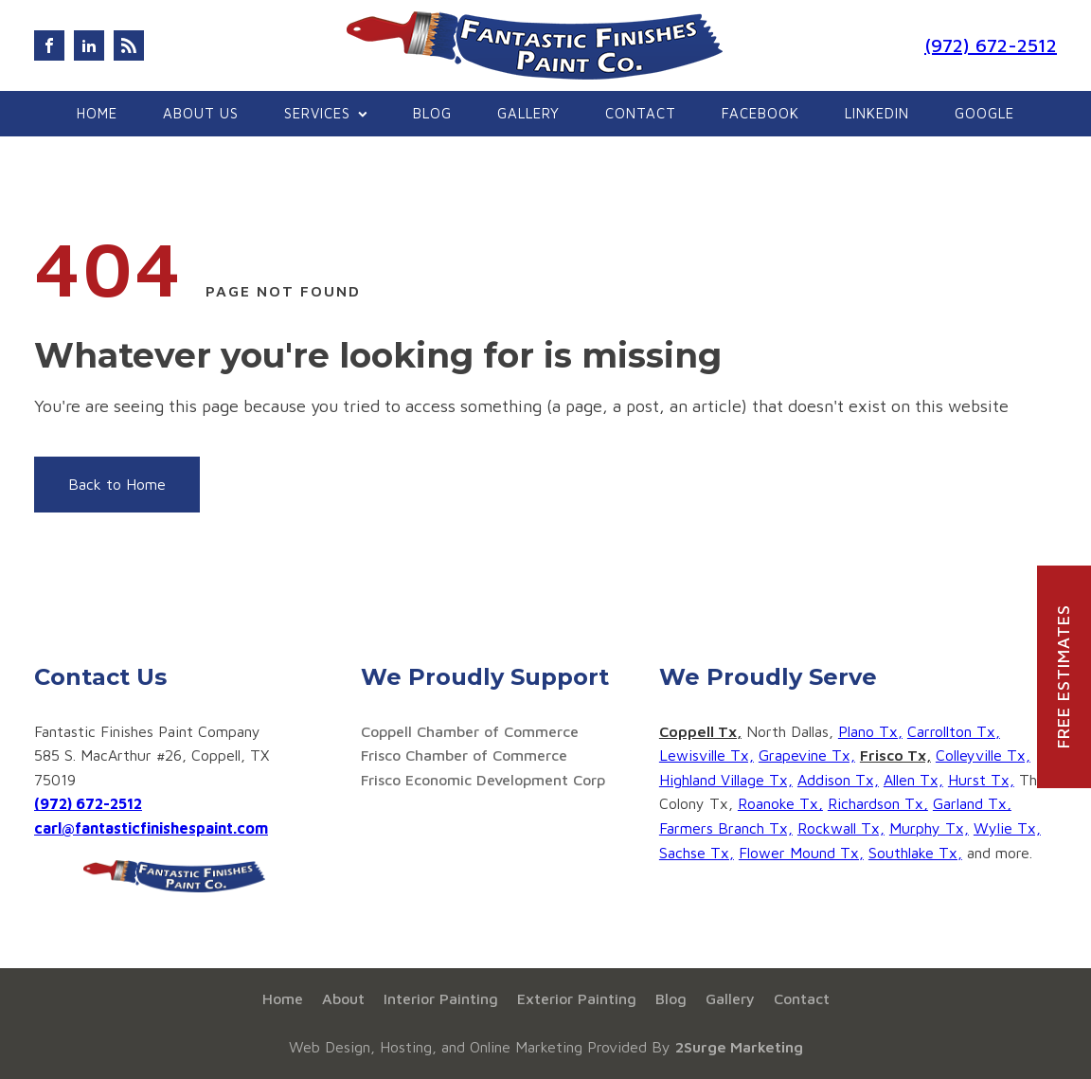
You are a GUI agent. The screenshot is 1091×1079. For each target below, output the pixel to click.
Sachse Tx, (696, 852)
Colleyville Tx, (983, 755)
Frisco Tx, (895, 755)
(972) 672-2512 (990, 45)
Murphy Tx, (929, 827)
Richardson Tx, (878, 803)
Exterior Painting (576, 998)
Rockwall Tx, (841, 827)
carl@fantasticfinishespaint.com (151, 827)
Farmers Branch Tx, (726, 827)
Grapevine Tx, (807, 755)
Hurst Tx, (981, 779)
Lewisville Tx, (706, 755)
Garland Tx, (972, 803)
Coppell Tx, (700, 731)
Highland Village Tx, (726, 779)
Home (97, 113)
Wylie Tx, (1007, 827)
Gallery (528, 113)
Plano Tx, (870, 731)
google (984, 113)
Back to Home (117, 484)
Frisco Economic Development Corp (483, 779)
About (343, 998)
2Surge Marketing (739, 1046)
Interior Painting (441, 998)
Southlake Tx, (915, 852)
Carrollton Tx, (953, 731)
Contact (640, 113)
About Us (201, 113)
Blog (432, 113)
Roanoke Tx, (780, 803)
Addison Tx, (838, 779)
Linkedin (877, 113)
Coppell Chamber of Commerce (470, 731)
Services (325, 113)
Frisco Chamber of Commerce (464, 755)
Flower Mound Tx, (801, 852)
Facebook (760, 113)
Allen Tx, (913, 779)
